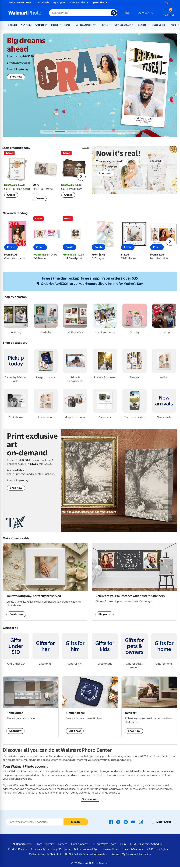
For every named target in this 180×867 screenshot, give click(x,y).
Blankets (141, 24)
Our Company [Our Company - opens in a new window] (79, 844)
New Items (26, 24)
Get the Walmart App (86, 849)
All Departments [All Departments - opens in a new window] (21, 844)
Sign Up (75, 822)
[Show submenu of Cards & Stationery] (96, 24)
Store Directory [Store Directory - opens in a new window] (45, 844)
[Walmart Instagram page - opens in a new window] (141, 821)
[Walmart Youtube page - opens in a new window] (133, 821)
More (173, 24)
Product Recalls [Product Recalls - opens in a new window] (17, 849)
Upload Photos (99, 2)
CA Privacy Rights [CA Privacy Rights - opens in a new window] (157, 849)
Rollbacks (12, 24)
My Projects (59, 2)
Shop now (16, 76)
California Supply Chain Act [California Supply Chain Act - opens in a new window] (45, 854)
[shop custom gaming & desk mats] (31, 706)
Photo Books (158, 24)
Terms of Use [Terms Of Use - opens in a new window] (110, 849)
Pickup (54, 24)
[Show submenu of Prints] (71, 24)
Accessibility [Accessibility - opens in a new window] (38, 849)
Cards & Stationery (85, 24)
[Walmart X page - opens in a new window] (118, 821)
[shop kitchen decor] (90, 706)
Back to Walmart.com (18, 2)
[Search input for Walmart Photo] (80, 12)
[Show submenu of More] (178, 24)
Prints (67, 24)
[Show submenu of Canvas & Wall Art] (133, 24)
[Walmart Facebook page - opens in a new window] (111, 821)
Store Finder (43, 2)
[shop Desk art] (149, 706)
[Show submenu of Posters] (110, 24)
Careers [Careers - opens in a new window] (62, 844)
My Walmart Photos (78, 2)
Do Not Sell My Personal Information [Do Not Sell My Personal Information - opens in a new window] (86, 854)
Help (126, 12)
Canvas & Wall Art (123, 24)
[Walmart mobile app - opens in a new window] (161, 821)
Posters (104, 24)
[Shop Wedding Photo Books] (45, 582)
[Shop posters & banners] (134, 582)
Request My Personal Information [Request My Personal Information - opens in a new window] (131, 854)
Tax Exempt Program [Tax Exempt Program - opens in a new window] (57, 849)
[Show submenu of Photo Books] (166, 24)
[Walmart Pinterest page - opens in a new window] (126, 821)
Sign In (168, 2)
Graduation (41, 24)
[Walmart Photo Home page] (24, 12)
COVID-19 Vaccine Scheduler (147, 844)
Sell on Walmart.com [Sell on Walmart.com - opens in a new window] (104, 844)
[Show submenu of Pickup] (60, 24)
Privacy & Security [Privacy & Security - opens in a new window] (132, 849)
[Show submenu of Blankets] (148, 24)
